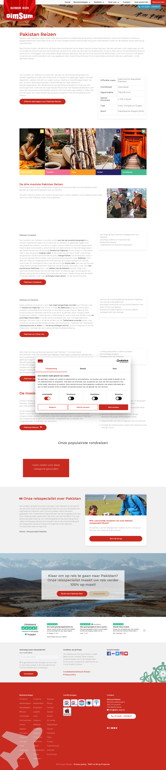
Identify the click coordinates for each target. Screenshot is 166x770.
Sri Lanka (51, 720)
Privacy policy (69, 675)
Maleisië (37, 725)
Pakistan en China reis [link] (34, 334)
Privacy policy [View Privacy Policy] (80, 764)
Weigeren (52, 407)
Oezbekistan (38, 750)
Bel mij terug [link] (116, 539)
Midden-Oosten (37, 731)
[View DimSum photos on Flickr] (113, 653)
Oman (36, 754)
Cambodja (24, 716)
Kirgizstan (37, 708)
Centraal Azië (25, 720)
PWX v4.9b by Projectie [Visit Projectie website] (99, 764)
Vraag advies (99, 594)
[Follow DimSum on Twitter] (118, 653)
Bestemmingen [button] (82, 2)
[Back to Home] (19, 10)
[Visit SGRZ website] (74, 702)
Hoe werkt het (141, 2)
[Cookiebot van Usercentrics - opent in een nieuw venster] (119, 361)
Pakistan (37, 759)
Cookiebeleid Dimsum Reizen (76, 672)
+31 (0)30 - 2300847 (149, 7)
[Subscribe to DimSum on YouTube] (126, 653)
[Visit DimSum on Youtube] (112, 728)
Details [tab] (83, 368)
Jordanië (37, 699)
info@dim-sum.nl (116, 710)
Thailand (51, 733)
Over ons (113, 2)
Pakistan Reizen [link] (33, 427)
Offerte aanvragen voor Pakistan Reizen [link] (42, 102)
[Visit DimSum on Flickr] (115, 728)
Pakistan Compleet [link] (33, 282)
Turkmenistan (53, 746)
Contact (126, 2)
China (22, 725)
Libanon (37, 720)
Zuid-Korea (52, 754)
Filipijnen (23, 737)
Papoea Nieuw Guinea (50, 703)
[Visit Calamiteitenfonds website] (89, 702)
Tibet (49, 737)
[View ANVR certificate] (82, 702)
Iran (21, 754)
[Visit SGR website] (67, 702)
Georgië (23, 742)
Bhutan (22, 712)
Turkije (50, 742)
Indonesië (23, 750)
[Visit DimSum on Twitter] (116, 728)
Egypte (22, 729)
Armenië (23, 699)
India (21, 746)
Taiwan (50, 729)
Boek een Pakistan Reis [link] (72, 594)
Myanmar (37, 742)
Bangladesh (24, 708)
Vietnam (51, 750)
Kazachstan (38, 703)
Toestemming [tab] (51, 368)
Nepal (36, 746)
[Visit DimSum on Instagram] (110, 728)
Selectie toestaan (83, 407)
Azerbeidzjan (25, 703)
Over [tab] (115, 368)
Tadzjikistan (52, 725)
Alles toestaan (113, 407)
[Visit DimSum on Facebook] (109, 653)
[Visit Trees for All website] (96, 702)
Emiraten (23, 733)
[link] (32, 151)
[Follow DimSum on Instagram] (122, 653)
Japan (22, 759)
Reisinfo (99, 2)
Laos (35, 716)
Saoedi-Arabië (50, 714)
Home (68, 2)
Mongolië (37, 737)
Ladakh (36, 712)
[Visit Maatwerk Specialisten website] (67, 711)
